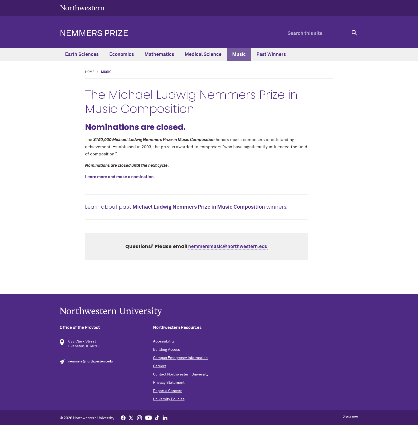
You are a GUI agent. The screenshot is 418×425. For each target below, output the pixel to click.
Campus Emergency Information (180, 358)
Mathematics (159, 54)
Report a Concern (167, 391)
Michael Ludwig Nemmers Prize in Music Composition (198, 207)
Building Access (166, 350)
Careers (159, 366)
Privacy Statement (168, 383)
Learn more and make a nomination (119, 177)
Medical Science (203, 54)
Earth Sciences (82, 54)
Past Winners (271, 54)
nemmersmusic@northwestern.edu (228, 246)
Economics (121, 54)
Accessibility (164, 341)
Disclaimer (350, 416)
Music (239, 54)
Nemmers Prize (94, 34)
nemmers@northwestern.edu (90, 361)
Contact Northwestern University (180, 374)
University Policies (168, 399)
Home (90, 72)
